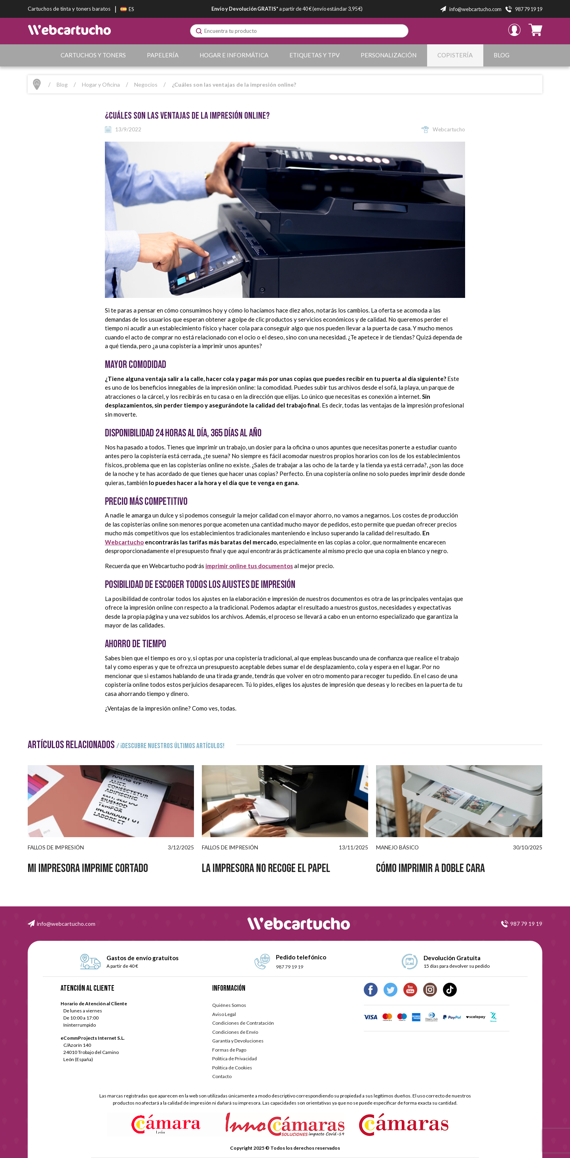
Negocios (146, 84)
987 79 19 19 (526, 923)
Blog (501, 55)
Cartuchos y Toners (93, 55)
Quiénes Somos (229, 1005)
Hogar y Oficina (101, 84)
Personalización (388, 55)
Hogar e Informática (234, 55)
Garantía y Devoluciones (238, 1041)
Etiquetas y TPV (314, 55)
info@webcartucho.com (66, 923)
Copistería (455, 55)
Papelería (163, 55)
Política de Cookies (232, 1068)
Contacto (222, 1076)
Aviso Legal (224, 1014)
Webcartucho (124, 542)
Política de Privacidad (234, 1058)
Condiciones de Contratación (243, 1023)
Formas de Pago (229, 1050)
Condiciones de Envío (235, 1032)
